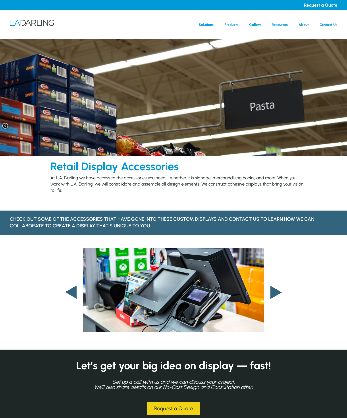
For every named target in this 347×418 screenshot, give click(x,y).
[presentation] (71, 292)
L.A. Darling (32, 24)
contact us (244, 219)
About (304, 25)
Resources (280, 25)
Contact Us (328, 25)
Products (231, 25)
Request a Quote (320, 5)
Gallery (255, 25)
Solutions (206, 25)
